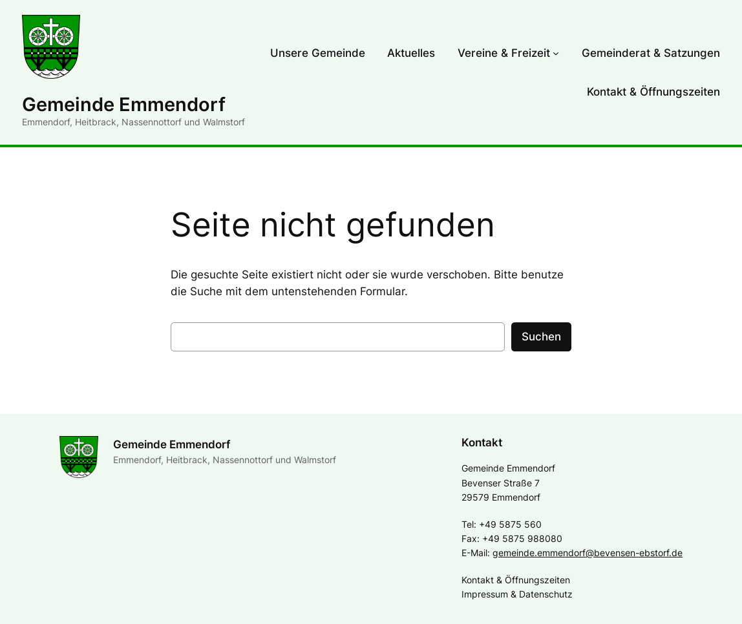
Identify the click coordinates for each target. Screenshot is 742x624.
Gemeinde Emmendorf (124, 104)
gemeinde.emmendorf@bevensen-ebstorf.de (588, 552)
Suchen (541, 336)
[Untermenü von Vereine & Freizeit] (556, 53)
